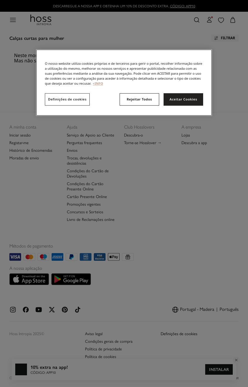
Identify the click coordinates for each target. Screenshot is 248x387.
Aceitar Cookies (183, 99)
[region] (124, 83)
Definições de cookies (67, 99)
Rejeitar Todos (139, 99)
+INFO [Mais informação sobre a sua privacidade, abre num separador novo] (98, 83)
